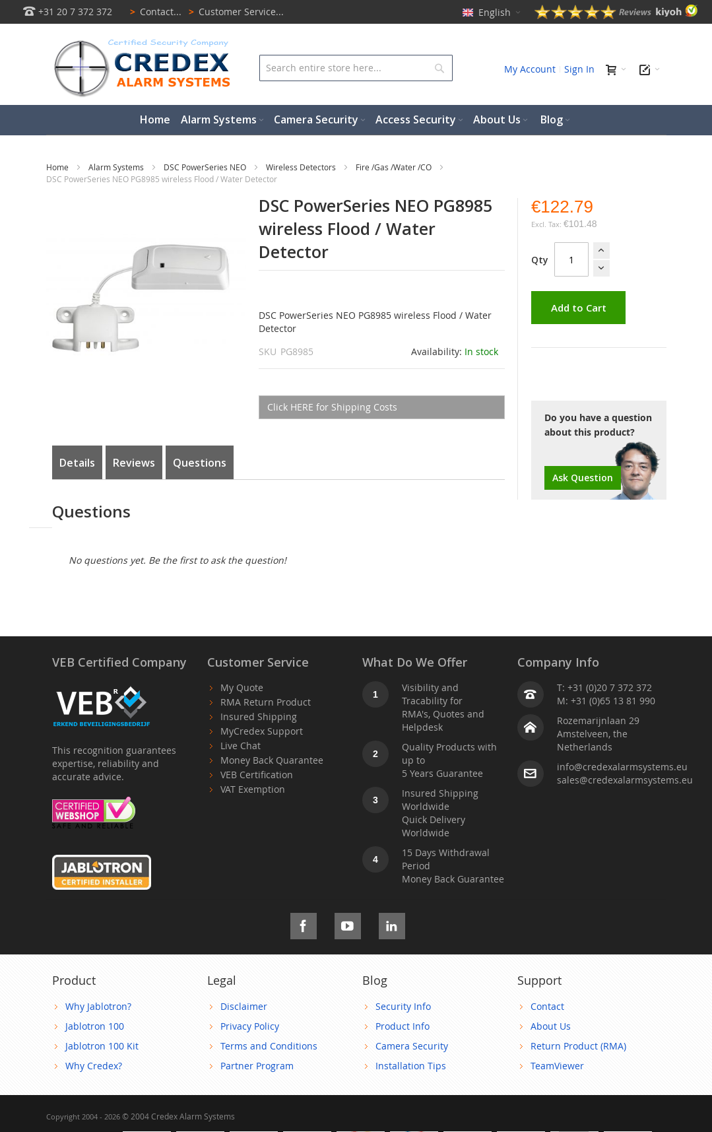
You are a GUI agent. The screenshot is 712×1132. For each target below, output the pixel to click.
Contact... (153, 11)
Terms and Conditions (268, 1046)
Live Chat (240, 745)
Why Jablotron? (98, 1006)
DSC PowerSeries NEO (206, 167)
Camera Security (411, 1046)
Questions (199, 462)
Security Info (403, 1006)
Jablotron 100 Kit (102, 1046)
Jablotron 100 (94, 1026)
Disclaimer (243, 1006)
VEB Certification (256, 774)
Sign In (579, 69)
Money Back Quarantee (271, 760)
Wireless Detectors (302, 167)
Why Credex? (93, 1065)
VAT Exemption (252, 789)
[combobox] (356, 68)
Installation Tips (410, 1065)
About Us (551, 1026)
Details (77, 462)
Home (58, 167)
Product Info (402, 1026)
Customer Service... (234, 11)
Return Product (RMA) (578, 1046)
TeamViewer (557, 1065)
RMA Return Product (265, 702)
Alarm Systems (117, 167)
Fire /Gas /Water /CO (395, 167)
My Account (530, 69)
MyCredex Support (261, 731)
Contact (547, 1006)
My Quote (241, 687)
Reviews (134, 462)
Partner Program (257, 1065)
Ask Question (582, 477)
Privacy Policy (249, 1026)
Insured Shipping (258, 716)
